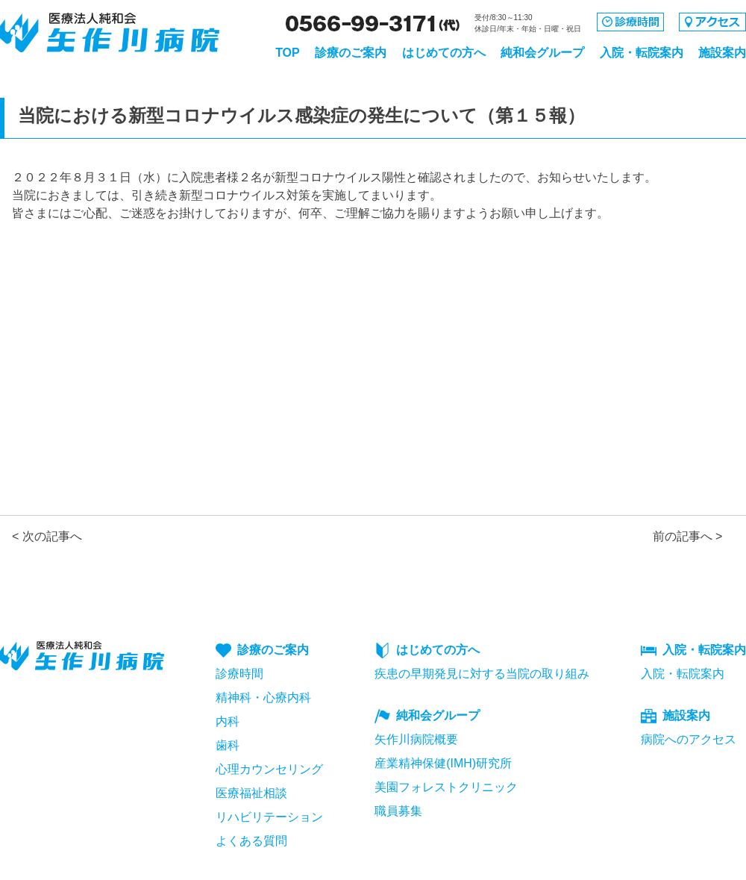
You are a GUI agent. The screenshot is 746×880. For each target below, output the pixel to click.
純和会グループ (542, 52)
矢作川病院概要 (416, 739)
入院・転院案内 (641, 52)
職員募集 (398, 811)
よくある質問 (251, 840)
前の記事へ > (688, 536)
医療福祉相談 (251, 793)
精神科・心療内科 (263, 697)
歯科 (227, 745)
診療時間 (239, 673)
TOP (287, 52)
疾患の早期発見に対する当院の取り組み (481, 673)
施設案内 (722, 52)
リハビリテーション (269, 817)
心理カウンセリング (269, 769)
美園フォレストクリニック (446, 787)
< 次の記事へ (47, 536)
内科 (227, 721)
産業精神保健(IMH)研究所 (443, 763)
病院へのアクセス (688, 739)
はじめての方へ (444, 52)
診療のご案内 (350, 52)
